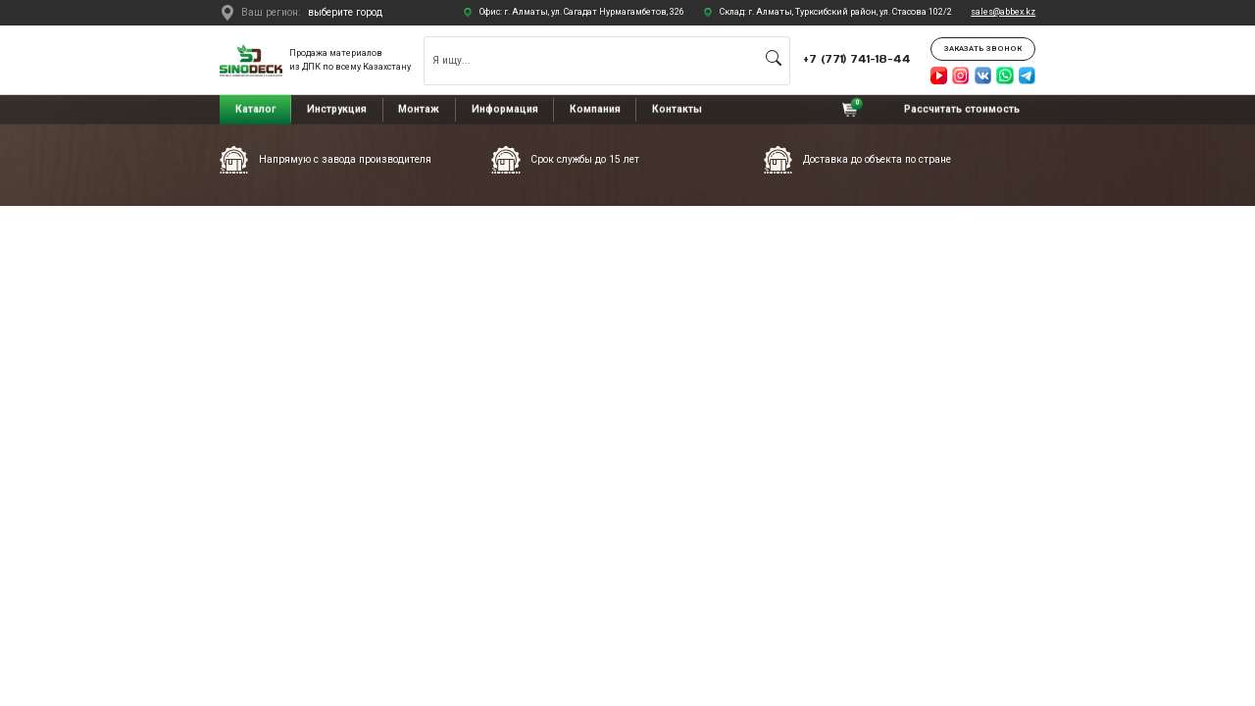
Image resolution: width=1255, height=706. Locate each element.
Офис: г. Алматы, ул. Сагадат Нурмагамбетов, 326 (581, 12)
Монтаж (418, 109)
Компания (595, 109)
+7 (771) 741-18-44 (857, 59)
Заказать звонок (983, 48)
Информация (505, 109)
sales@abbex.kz (1003, 12)
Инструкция (337, 109)
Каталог (255, 109)
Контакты (677, 109)
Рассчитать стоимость (962, 109)
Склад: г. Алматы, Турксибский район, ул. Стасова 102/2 (836, 12)
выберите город (345, 12)
